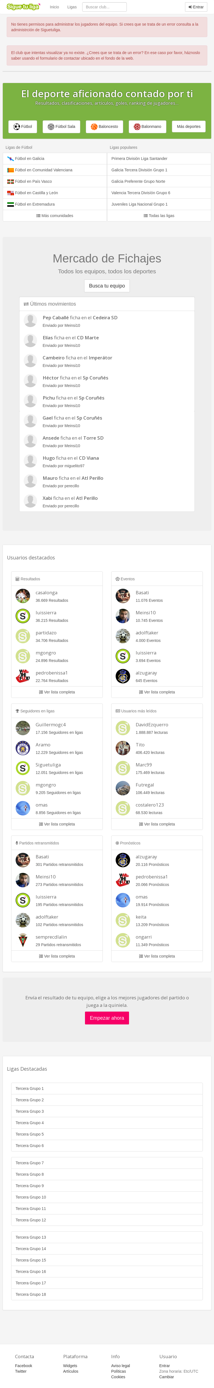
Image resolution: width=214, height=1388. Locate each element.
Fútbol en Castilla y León (32, 193)
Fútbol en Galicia (25, 158)
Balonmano (147, 126)
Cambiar (166, 1377)
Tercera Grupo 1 (30, 1088)
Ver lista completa (57, 692)
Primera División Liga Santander (139, 158)
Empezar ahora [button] (107, 1018)
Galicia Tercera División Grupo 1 (139, 170)
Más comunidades (55, 215)
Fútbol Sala (61, 126)
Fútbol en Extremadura (31, 204)
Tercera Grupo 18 (31, 1294)
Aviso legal (120, 1365)
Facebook (23, 1365)
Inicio (54, 7)
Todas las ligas (159, 215)
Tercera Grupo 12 (31, 1220)
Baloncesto (104, 126)
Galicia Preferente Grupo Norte (138, 181)
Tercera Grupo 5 (30, 1134)
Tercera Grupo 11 (31, 1208)
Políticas (118, 1371)
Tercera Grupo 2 (30, 1100)
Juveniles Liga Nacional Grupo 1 (139, 204)
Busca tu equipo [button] (107, 286)
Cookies (118, 1377)
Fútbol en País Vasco (29, 181)
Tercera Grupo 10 (31, 1197)
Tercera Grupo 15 (31, 1260)
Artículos (70, 1371)
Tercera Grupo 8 (30, 1174)
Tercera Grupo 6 (30, 1145)
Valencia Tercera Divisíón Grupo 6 (140, 193)
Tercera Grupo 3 (30, 1111)
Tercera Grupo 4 (30, 1123)
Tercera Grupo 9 (30, 1186)
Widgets (70, 1365)
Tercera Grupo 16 (31, 1271)
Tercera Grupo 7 (30, 1163)
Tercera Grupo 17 (31, 1283)
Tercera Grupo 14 (31, 1248)
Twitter (20, 1371)
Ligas (72, 7)
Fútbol (22, 126)
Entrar (196, 7)
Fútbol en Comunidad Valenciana (39, 170)
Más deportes (189, 126)
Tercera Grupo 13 (31, 1237)
